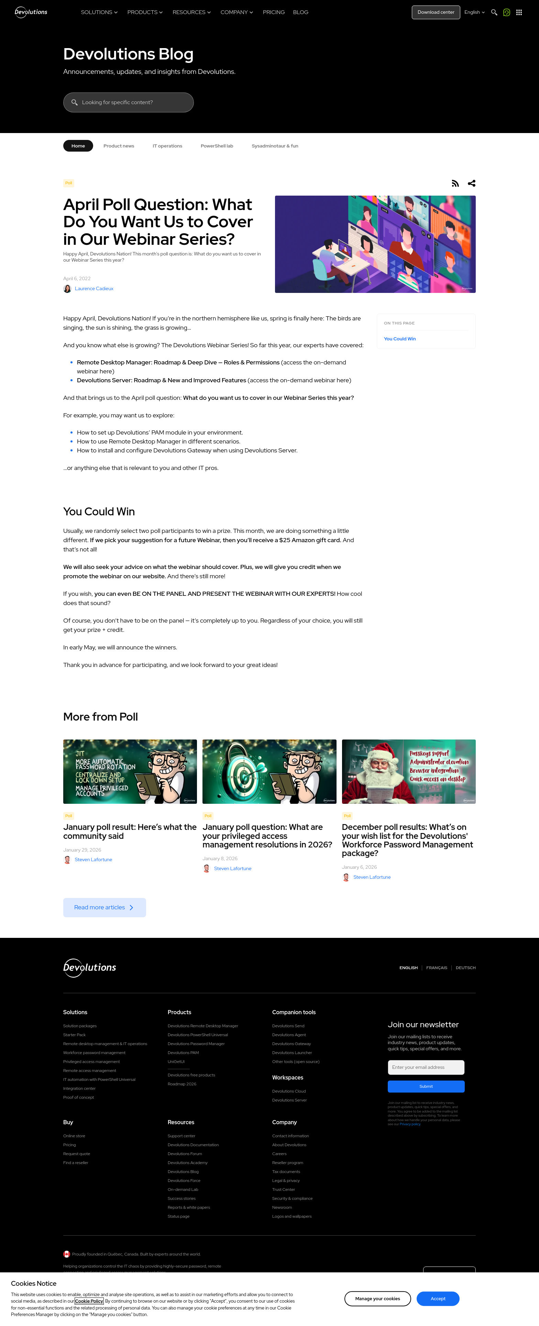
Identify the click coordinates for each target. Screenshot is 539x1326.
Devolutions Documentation (193, 1145)
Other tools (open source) (296, 1061)
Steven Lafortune (87, 860)
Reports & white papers (189, 1207)
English (409, 968)
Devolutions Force (184, 1180)
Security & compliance (292, 1198)
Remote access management (89, 1070)
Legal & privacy (286, 1180)
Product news (118, 146)
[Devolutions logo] (89, 968)
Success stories (182, 1198)
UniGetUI (176, 1061)
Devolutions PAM (183, 1052)
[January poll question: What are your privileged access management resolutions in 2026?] (269, 771)
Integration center (79, 1088)
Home (78, 146)
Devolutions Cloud (289, 1091)
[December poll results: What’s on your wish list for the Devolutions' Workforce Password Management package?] (409, 771)
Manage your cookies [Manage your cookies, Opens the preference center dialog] (377, 1299)
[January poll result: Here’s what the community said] (130, 771)
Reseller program (287, 1162)
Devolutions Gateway (291, 1043)
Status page (178, 1216)
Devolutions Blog (128, 53)
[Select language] (475, 12)
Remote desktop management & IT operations (105, 1043)
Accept (438, 1299)
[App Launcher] (519, 12)
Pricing (69, 1145)
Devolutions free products (191, 1075)
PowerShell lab (217, 146)
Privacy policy (410, 1124)
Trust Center (283, 1189)
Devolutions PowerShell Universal (198, 1035)
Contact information (290, 1136)
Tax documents (286, 1171)
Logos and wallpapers (292, 1216)
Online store (74, 1136)
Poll (68, 183)
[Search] (494, 12)
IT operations (167, 146)
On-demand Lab (183, 1189)
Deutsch (466, 968)
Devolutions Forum (185, 1154)
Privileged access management (91, 1061)
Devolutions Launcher (292, 1052)
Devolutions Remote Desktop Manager (203, 1026)
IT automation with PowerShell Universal (99, 1079)
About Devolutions (289, 1145)
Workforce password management (94, 1052)
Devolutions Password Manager (196, 1043)
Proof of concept (78, 1097)
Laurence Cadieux (88, 289)
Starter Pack (74, 1035)
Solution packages (80, 1026)
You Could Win (400, 339)
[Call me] (506, 12)
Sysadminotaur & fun (275, 146)
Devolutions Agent (289, 1035)
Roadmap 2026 (182, 1084)
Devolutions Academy (188, 1162)
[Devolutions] (31, 12)
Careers (279, 1154)
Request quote (76, 1154)
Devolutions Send (288, 1026)
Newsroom (282, 1207)
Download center (436, 12)
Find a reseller (75, 1162)
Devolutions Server (289, 1100)
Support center (182, 1136)
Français (436, 968)
